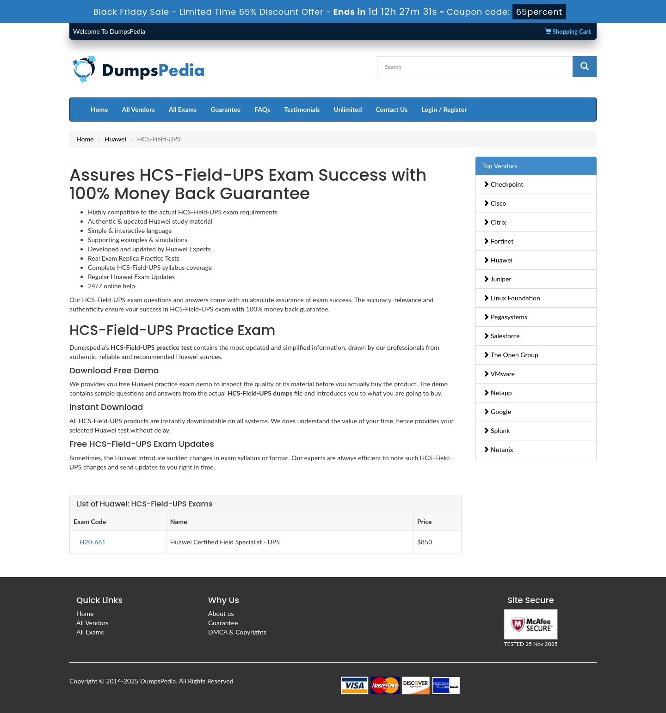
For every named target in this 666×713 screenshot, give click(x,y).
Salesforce (501, 336)
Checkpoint (503, 184)
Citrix (494, 222)
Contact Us (391, 109)
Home (99, 109)
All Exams (183, 109)
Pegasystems (505, 317)
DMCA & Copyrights (237, 632)
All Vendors (138, 109)
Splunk (496, 430)
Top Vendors (500, 166)
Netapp (497, 392)
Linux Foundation (511, 298)
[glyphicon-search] (585, 66)
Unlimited (348, 109)
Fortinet (498, 241)
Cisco (494, 203)
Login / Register (444, 109)
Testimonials (302, 109)
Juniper (497, 279)
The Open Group (510, 355)
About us (221, 613)
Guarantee (225, 109)
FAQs (262, 109)
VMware (499, 374)
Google (497, 411)
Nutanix (498, 449)
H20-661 (93, 542)
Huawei (115, 139)
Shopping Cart (568, 31)
